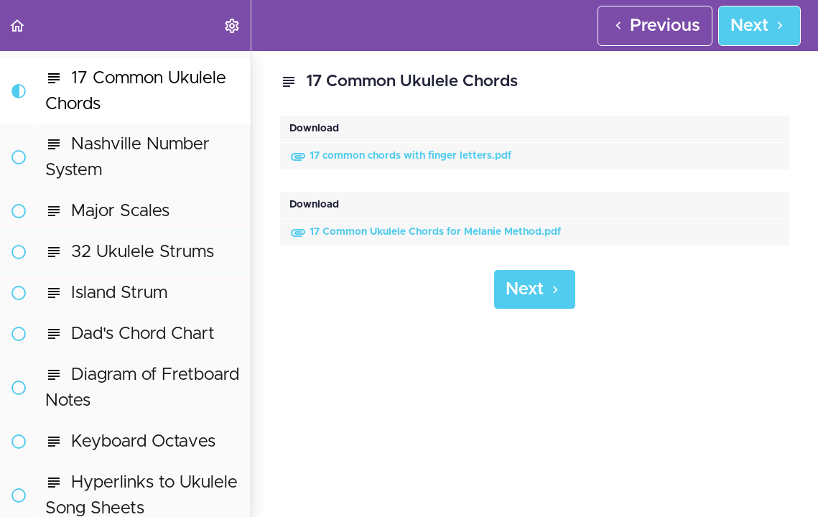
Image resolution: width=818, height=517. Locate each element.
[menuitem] (233, 25)
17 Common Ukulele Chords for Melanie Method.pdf (425, 232)
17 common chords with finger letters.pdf (400, 156)
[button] (18, 25)
